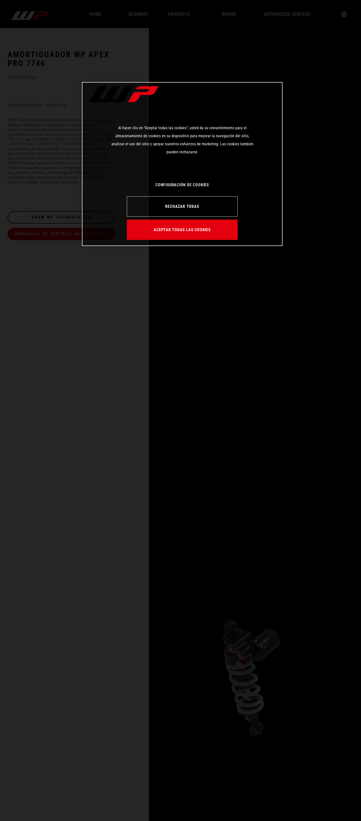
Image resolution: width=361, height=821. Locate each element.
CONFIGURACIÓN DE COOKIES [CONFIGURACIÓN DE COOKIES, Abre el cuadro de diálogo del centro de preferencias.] (182, 184)
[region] (182, 164)
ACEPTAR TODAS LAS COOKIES (182, 229)
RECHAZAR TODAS (182, 206)
